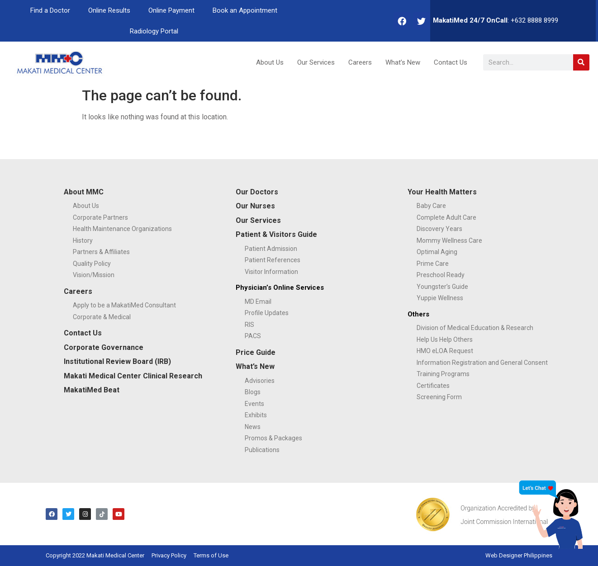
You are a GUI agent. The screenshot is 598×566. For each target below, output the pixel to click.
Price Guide (255, 352)
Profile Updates (267, 312)
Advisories (260, 380)
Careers (360, 62)
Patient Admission (271, 248)
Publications (262, 449)
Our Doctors (257, 192)
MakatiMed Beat (91, 390)
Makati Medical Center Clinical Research (133, 376)
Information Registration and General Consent (482, 362)
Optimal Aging (437, 251)
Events (254, 403)
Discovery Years (439, 228)
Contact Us (450, 62)
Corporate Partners (100, 217)
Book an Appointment (245, 10)
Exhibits (256, 415)
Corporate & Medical (102, 317)
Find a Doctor (50, 10)
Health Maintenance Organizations (122, 228)
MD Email (258, 301)
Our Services (316, 62)
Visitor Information (271, 271)
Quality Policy (92, 263)
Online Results (109, 10)
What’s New (402, 62)
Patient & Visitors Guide (276, 234)
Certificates (433, 385)
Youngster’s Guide (442, 286)
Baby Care (431, 205)
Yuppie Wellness (440, 298)
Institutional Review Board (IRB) (117, 361)
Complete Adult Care (446, 217)
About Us (270, 62)
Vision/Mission (93, 274)
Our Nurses (255, 206)
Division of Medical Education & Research (475, 327)
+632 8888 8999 (534, 20)
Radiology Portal (154, 31)
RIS (249, 324)
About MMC (84, 192)
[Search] (581, 62)
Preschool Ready (441, 274)
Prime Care (433, 263)
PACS (253, 336)
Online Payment (171, 10)
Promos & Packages (273, 438)
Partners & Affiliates (101, 251)
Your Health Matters (442, 192)
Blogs (253, 392)
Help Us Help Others (445, 339)
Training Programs (443, 373)
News (253, 426)
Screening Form (439, 397)
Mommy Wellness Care (449, 240)
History (83, 240)
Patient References (272, 260)
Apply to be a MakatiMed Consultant (124, 305)
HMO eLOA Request (445, 350)
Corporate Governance (103, 347)
